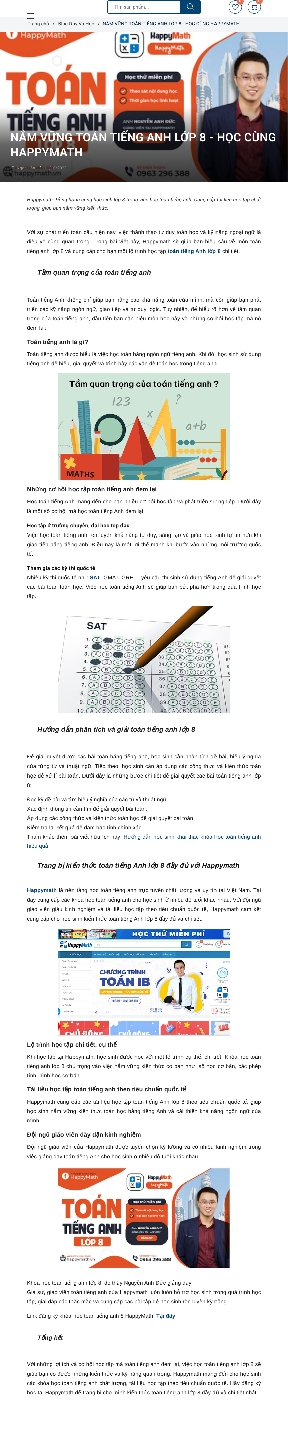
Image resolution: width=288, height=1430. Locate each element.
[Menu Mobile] (30, 15)
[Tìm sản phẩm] (143, 7)
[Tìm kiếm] (190, 7)
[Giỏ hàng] (254, 7)
